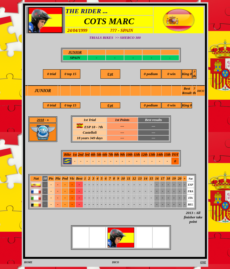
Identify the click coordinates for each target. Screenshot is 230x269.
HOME (28, 262)
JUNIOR (43, 90)
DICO (200, 90)
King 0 (187, 74)
